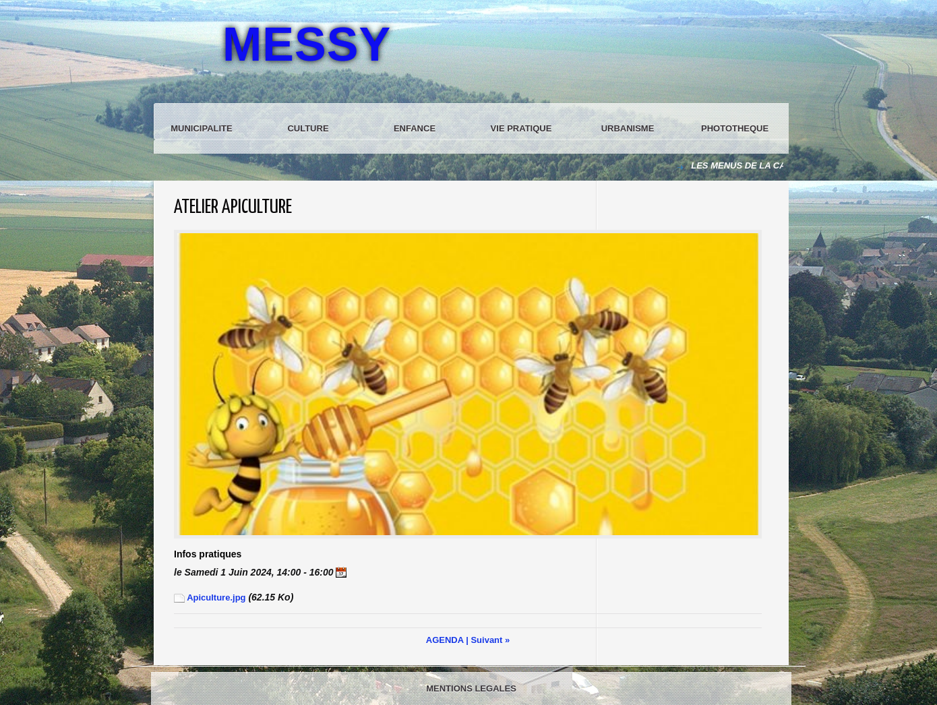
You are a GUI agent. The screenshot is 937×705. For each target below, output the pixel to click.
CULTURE (307, 128)
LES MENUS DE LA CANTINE (752, 165)
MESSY (306, 44)
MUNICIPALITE (201, 128)
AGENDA (445, 640)
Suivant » (490, 640)
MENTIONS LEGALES (471, 688)
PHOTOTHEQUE (734, 128)
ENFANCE (414, 128)
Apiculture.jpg (210, 597)
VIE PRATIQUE (521, 128)
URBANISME (628, 128)
